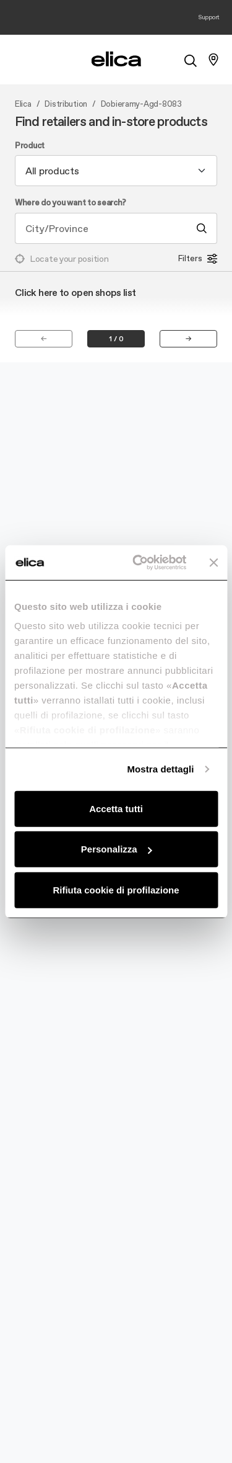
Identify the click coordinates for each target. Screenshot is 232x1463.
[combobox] (116, 170)
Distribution (66, 104)
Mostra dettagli (160, 769)
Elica (23, 104)
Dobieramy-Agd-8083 (141, 104)
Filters (197, 259)
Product (30, 146)
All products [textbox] (52, 170)
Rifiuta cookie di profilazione (116, 889)
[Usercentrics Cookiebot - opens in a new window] (138, 563)
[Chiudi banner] (213, 562)
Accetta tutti (116, 808)
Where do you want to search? (70, 203)
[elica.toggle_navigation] (18, 59)
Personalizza (116, 849)
